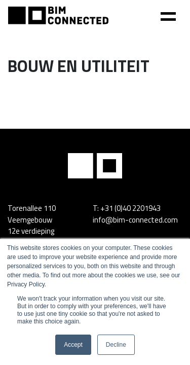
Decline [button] (116, 344)
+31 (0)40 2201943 (130, 208)
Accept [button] (73, 344)
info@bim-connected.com (135, 220)
